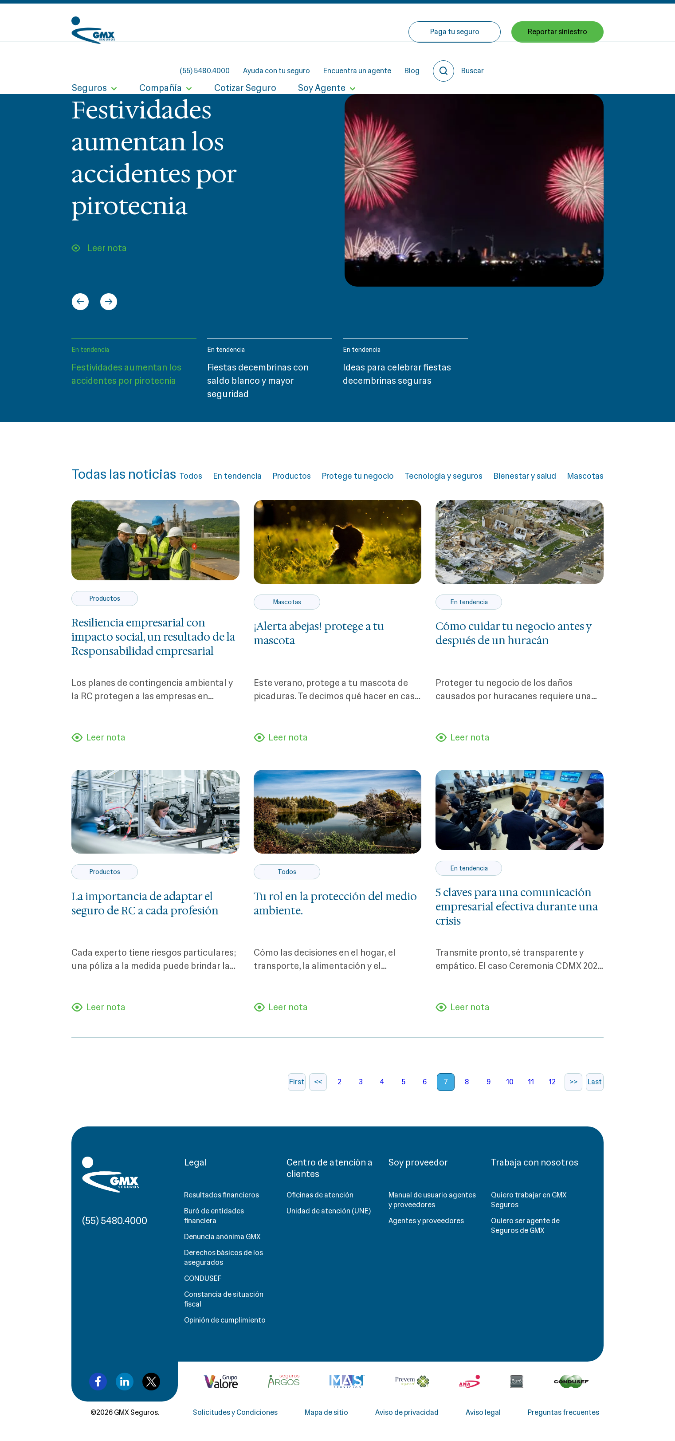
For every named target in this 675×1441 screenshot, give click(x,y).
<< (318, 1082)
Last (595, 1082)
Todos (190, 476)
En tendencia (90, 350)
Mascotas (585, 476)
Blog (491, 22)
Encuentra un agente (437, 22)
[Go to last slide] (80, 302)
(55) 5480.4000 (284, 22)
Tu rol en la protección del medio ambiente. (335, 904)
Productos (291, 476)
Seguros (88, 61)
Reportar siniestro (557, 61)
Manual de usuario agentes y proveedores (432, 1200)
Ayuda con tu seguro (356, 22)
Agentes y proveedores (426, 1221)
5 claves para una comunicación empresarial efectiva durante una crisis (517, 907)
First (296, 1082)
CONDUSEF (203, 1279)
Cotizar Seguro (244, 61)
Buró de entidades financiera (214, 1216)
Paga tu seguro (454, 61)
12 (552, 1082)
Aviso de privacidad (407, 1412)
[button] (133, 373)
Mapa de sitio (326, 1412)
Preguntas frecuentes (563, 1412)
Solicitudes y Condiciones (235, 1412)
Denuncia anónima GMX (222, 1237)
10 (510, 1082)
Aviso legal (483, 1412)
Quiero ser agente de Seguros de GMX (525, 1226)
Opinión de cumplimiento (225, 1320)
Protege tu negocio (358, 476)
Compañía (159, 61)
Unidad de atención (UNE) (328, 1211)
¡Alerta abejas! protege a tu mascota (319, 633)
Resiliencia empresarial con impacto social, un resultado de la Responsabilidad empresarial (153, 637)
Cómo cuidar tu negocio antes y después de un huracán (513, 633)
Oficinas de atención (319, 1195)
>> (573, 1082)
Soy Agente (320, 61)
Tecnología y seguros (443, 476)
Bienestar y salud (524, 476)
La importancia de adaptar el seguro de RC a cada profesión (145, 904)
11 (531, 1082)
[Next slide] (109, 302)
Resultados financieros (221, 1195)
